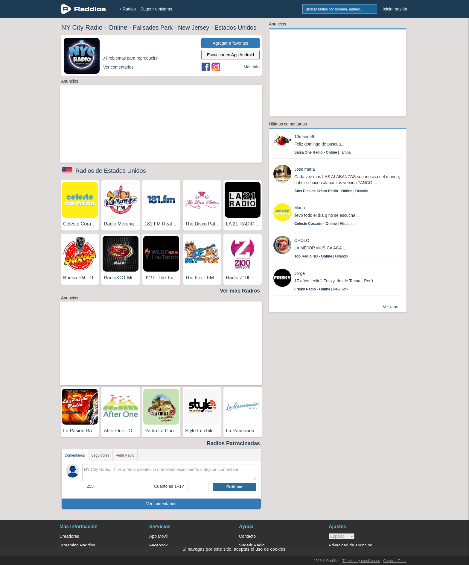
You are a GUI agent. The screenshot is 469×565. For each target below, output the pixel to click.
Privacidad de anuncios (350, 545)
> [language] (341, 536)
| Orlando (331, 191)
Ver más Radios (240, 291)
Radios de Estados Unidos (110, 170)
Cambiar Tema (394, 561)
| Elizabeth (324, 224)
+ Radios (127, 9)
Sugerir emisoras (156, 9)
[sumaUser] (198, 487)
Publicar (234, 486)
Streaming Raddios (77, 545)
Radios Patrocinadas (233, 443)
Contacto (247, 536)
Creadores (69, 536)
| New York (321, 289)
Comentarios (75, 455)
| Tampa (322, 152)
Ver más (390, 306)
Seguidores (100, 455)
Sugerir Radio (252, 545)
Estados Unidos (235, 27)
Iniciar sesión (395, 9)
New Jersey (193, 27)
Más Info (251, 66)
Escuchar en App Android (230, 54)
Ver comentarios (161, 503)
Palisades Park (153, 27)
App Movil (158, 536)
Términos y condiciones (361, 561)
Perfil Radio (125, 455)
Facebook (158, 545)
